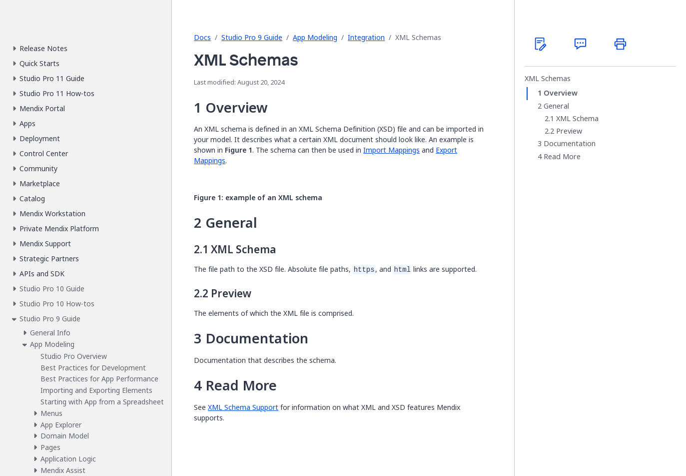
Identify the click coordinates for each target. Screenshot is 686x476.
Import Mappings (391, 150)
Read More (562, 156)
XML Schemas (548, 78)
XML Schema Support (243, 407)
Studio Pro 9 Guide (251, 37)
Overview (561, 93)
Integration (366, 37)
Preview (569, 131)
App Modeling (315, 37)
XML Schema (577, 118)
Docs (202, 37)
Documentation (570, 143)
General (556, 106)
